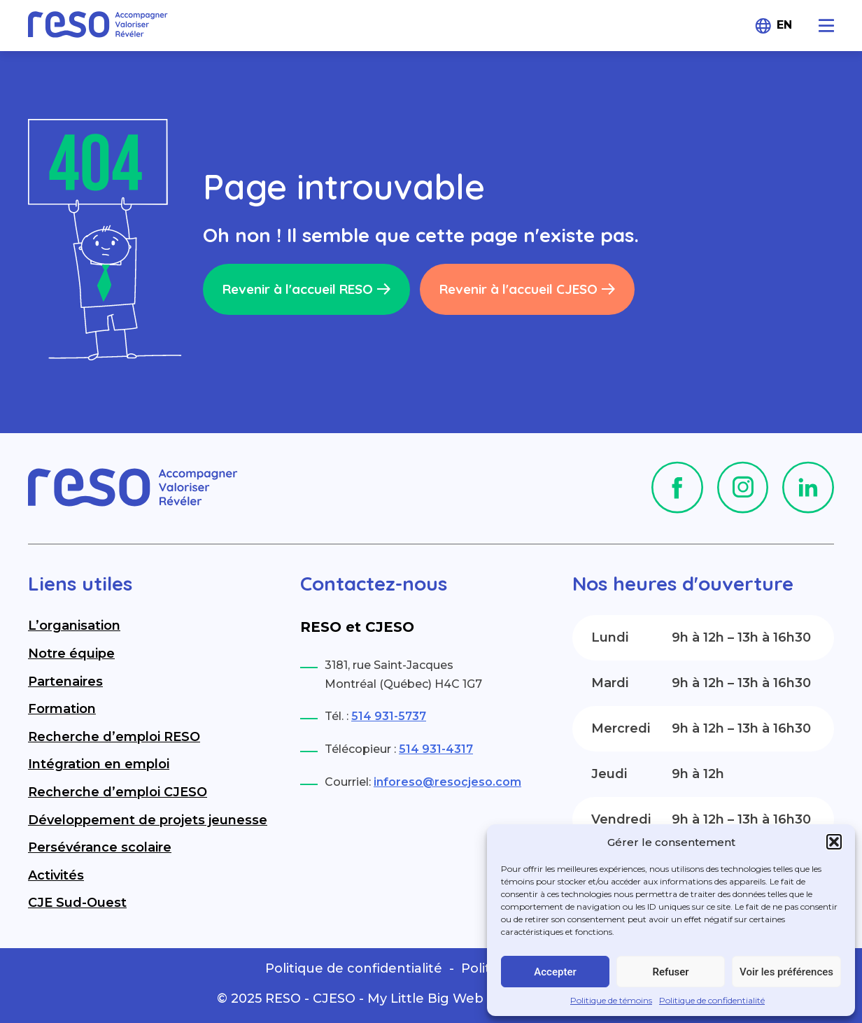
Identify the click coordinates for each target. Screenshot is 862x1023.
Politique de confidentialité (712, 1000)
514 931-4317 (436, 749)
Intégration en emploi (98, 764)
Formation (62, 709)
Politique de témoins (611, 1000)
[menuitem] (788, 25)
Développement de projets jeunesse (147, 820)
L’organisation (74, 625)
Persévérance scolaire (99, 847)
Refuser (670, 972)
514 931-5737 (388, 716)
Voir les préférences (786, 972)
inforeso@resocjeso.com (447, 782)
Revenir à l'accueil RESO (306, 289)
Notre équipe (71, 653)
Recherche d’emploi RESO (114, 737)
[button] (834, 842)
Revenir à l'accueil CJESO (527, 289)
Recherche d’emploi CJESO (117, 792)
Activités (56, 875)
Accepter (555, 972)
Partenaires (65, 681)
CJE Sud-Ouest (77, 902)
